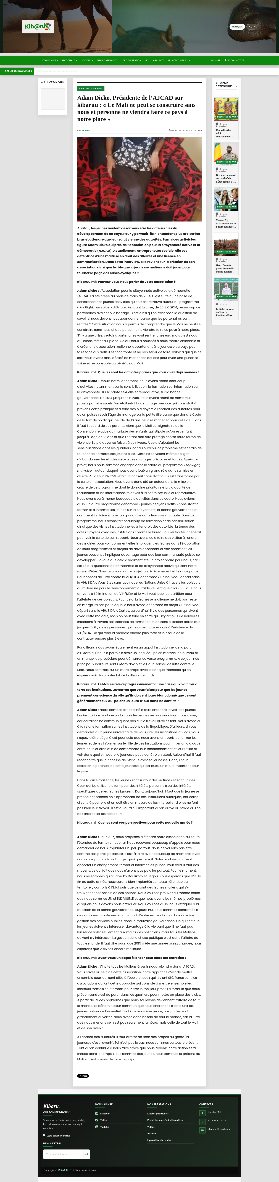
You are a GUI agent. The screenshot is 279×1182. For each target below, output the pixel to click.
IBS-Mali (63, 1170)
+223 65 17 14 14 (217, 1120)
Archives (158, 60)
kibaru (86, 130)
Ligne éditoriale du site (56, 1135)
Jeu (147, 60)
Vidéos (150, 1126)
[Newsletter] (86, 1154)
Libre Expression (131, 60)
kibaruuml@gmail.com (219, 1129)
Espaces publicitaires (158, 1113)
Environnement (107, 60)
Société (87, 60)
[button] (215, 60)
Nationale (70, 60)
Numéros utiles (179, 60)
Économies (50, 60)
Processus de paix (91, 88)
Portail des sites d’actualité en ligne (165, 1120)
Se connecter (234, 60)
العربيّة (252, 26)
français (237, 26)
